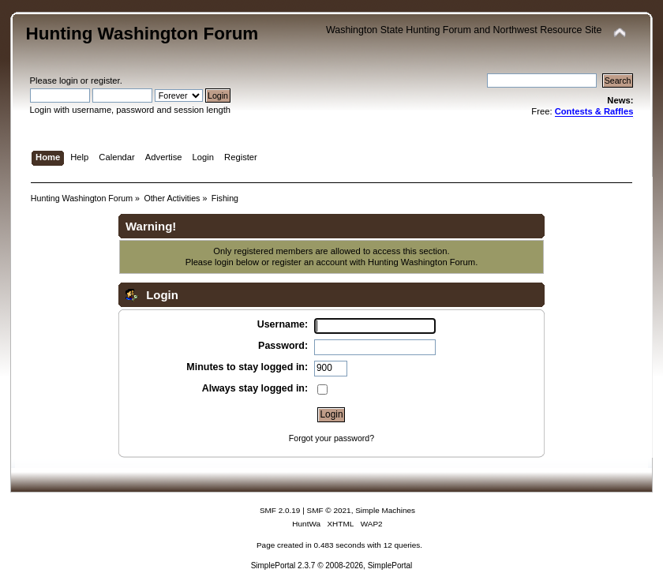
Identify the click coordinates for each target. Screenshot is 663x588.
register (105, 80)
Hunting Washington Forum (142, 33)
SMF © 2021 (329, 510)
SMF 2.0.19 (280, 510)
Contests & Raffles (594, 111)
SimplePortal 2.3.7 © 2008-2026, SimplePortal (332, 565)
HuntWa (306, 523)
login (68, 80)
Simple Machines (385, 510)
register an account (309, 262)
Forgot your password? (331, 438)
